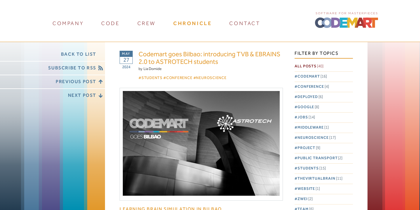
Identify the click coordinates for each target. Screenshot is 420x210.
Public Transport (320, 158)
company (68, 23)
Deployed (310, 97)
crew (146, 23)
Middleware (313, 128)
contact (244, 23)
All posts (309, 66)
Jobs (306, 117)
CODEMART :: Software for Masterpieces (346, 19)
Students (312, 168)
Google (308, 107)
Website (309, 189)
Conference (313, 87)
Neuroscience (317, 138)
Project (309, 148)
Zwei (305, 199)
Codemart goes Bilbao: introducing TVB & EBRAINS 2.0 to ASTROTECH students (209, 58)
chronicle (192, 23)
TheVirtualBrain (320, 179)
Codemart (312, 77)
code (110, 23)
